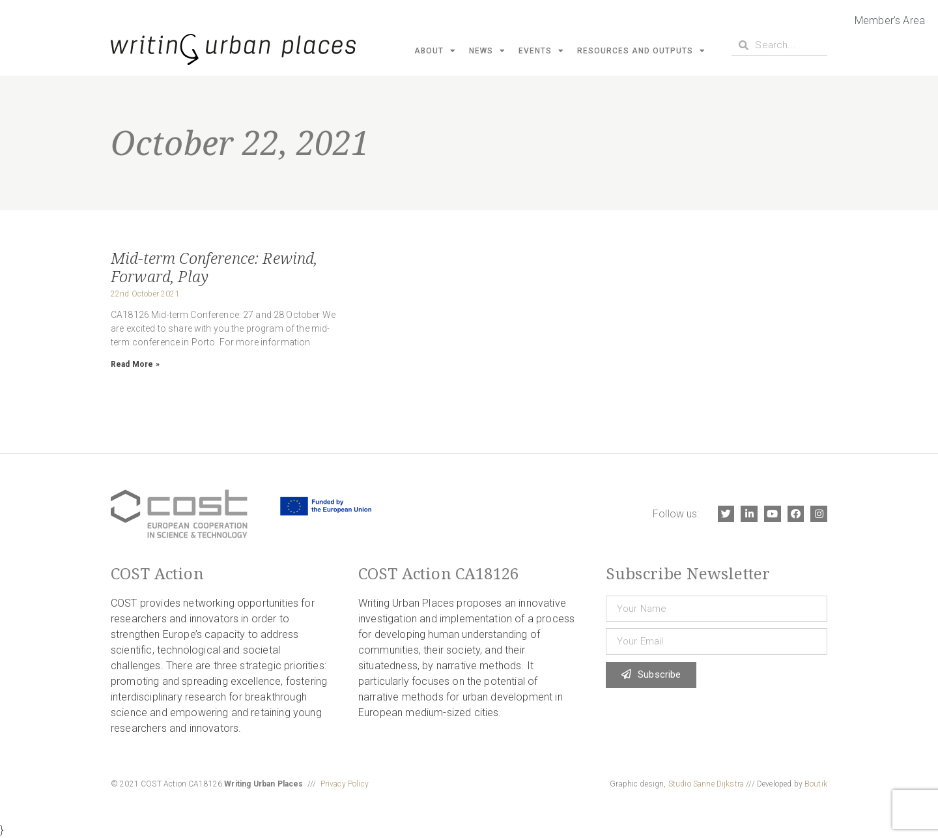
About (435, 50)
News (487, 50)
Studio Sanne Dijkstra (706, 783)
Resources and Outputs (641, 50)
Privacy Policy (344, 783)
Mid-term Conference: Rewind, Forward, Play (214, 267)
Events (541, 50)
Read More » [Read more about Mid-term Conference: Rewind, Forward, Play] (135, 364)
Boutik (815, 783)
